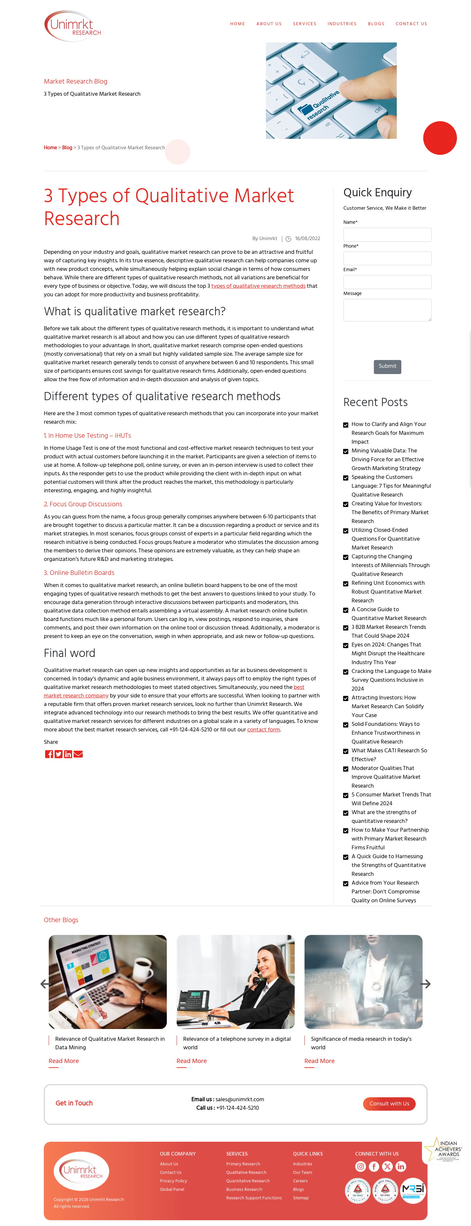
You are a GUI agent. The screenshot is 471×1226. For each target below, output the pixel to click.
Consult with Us (389, 1104)
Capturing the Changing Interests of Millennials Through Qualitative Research (391, 566)
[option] (108, 1009)
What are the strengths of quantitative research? (384, 817)
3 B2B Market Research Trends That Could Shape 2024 (389, 632)
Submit (388, 366)
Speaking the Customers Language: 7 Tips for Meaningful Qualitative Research (391, 486)
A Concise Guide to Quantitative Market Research (389, 615)
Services (305, 24)
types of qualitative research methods (258, 286)
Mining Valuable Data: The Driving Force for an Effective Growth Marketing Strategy (388, 460)
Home (237, 24)
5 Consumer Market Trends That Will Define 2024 (391, 800)
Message (352, 294)
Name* (350, 223)
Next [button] (425, 984)
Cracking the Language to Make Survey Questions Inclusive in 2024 (391, 680)
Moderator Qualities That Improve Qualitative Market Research (386, 777)
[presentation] (393, 344)
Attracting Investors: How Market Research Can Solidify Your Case (388, 707)
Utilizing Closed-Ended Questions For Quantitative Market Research (386, 539)
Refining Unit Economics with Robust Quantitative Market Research (388, 592)
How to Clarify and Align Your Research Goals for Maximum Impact (389, 433)
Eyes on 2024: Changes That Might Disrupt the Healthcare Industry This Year (388, 654)
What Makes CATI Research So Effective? (389, 756)
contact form (263, 730)
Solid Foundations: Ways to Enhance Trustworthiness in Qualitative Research (386, 733)
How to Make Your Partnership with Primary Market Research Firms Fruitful (390, 839)
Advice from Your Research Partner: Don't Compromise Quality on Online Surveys (386, 892)
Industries (342, 24)
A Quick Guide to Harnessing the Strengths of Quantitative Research (389, 866)
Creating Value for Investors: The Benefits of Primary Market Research (390, 513)
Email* (350, 270)
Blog (67, 148)
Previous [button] (46, 984)
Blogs (376, 24)
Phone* (350, 247)
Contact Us (411, 24)
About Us (269, 24)
